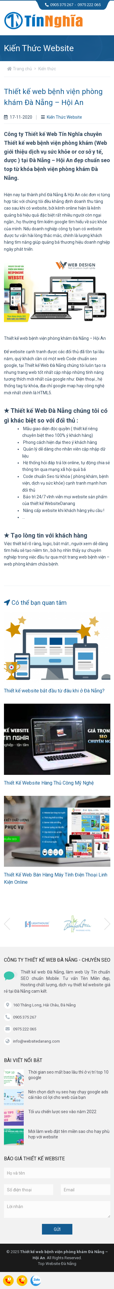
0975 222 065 (89, 4)
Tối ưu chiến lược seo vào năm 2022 (62, 1111)
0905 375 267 (59, 4)
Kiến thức (47, 68)
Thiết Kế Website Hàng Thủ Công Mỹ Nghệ (49, 783)
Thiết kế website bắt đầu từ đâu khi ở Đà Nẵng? (54, 691)
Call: (8, 1282)
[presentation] (7, 924)
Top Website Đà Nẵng (57, 1263)
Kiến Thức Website (61, 117)
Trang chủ (19, 68)
